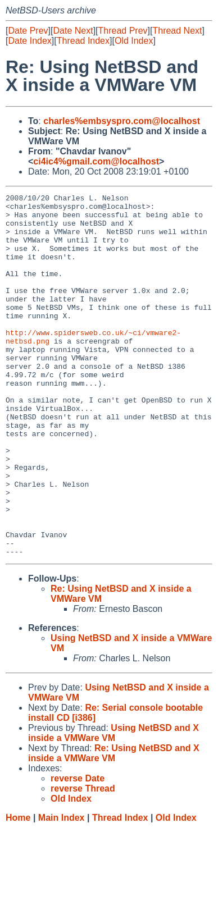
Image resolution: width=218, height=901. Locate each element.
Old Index (134, 40)
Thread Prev (123, 30)
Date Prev (28, 30)
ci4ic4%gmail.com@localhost (96, 161)
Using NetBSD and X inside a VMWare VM (113, 805)
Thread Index (83, 40)
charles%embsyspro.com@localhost (121, 121)
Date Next (73, 30)
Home (18, 890)
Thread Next (177, 30)
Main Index (61, 890)
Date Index (29, 40)
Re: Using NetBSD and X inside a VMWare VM (113, 825)
